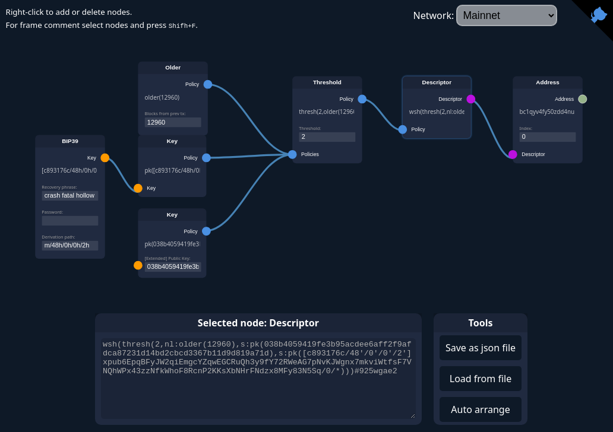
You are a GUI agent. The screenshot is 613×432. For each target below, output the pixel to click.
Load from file (480, 378)
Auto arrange (480, 409)
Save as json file (480, 347)
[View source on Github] (592, 21)
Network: (485, 15)
